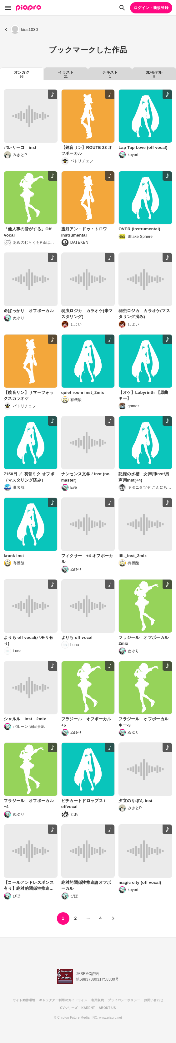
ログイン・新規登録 (151, 8)
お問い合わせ (153, 1000)
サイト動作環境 (24, 1000)
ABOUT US (107, 1008)
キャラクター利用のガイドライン (63, 1000)
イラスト (65, 74)
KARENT (88, 1008)
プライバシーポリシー (124, 1000)
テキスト (110, 74)
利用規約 (97, 1000)
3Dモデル (154, 74)
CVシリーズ (69, 1008)
